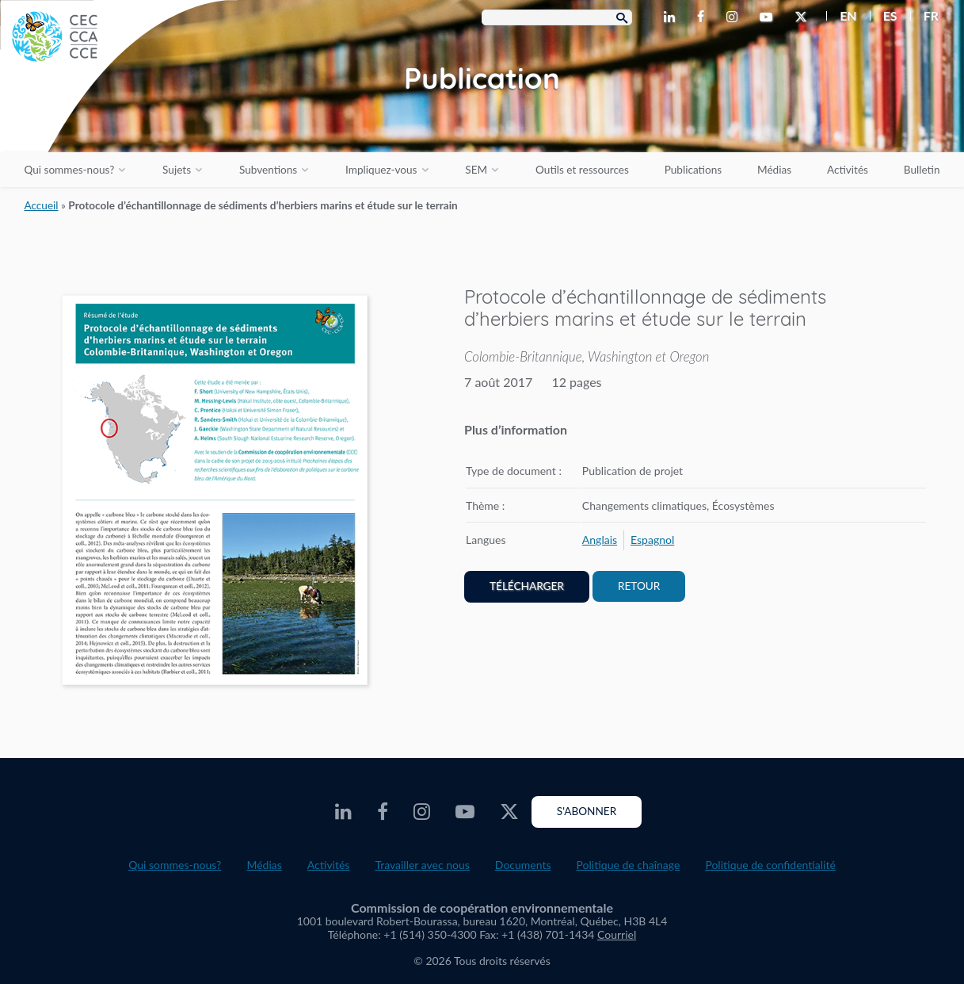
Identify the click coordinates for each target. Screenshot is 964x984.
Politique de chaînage (628, 864)
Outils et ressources (582, 169)
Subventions (268, 169)
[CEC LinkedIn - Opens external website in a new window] (672, 17)
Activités (847, 169)
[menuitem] (841, 16)
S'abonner (586, 811)
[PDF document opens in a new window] (214, 493)
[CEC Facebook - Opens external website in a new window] (704, 17)
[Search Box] (557, 17)
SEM (476, 169)
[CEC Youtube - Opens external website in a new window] (769, 17)
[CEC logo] (119, 119)
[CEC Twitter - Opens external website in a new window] (804, 17)
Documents (523, 864)
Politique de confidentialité (770, 864)
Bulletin (922, 169)
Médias (774, 169)
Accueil (41, 205)
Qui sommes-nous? (69, 169)
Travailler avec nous (422, 864)
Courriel (616, 934)
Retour (639, 586)
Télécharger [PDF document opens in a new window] (527, 586)
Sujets (176, 169)
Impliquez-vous (381, 169)
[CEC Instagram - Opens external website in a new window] (735, 17)
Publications (693, 169)
